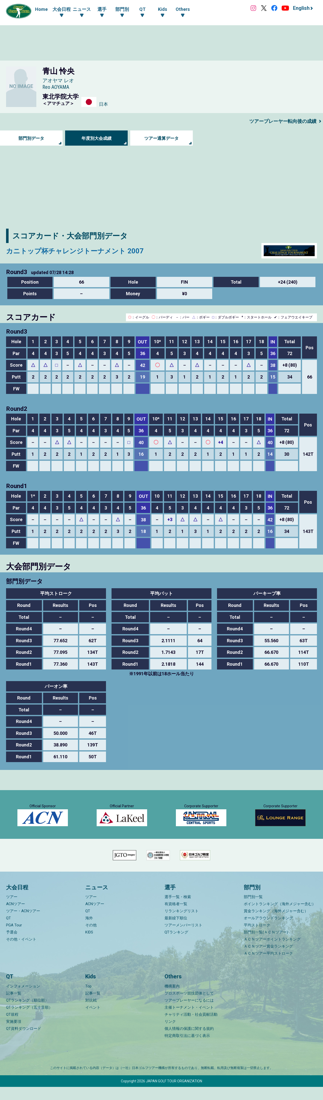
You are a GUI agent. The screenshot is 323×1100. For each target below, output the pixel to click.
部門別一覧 (253, 910)
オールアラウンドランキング (268, 931)
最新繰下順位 (176, 931)
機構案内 (172, 999)
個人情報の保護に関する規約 (189, 1041)
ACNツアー (15, 917)
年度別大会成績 (96, 138)
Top (88, 999)
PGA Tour (14, 938)
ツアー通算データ (161, 138)
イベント (92, 1020)
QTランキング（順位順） (27, 1013)
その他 (91, 938)
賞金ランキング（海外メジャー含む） (276, 924)
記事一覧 (13, 1006)
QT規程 (12, 1027)
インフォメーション (23, 999)
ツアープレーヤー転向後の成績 (281, 121)
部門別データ (31, 138)
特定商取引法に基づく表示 (187, 1049)
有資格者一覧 (176, 917)
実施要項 (13, 1034)
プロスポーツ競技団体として (189, 1006)
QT (8, 931)
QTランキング (176, 945)
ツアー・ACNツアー (23, 924)
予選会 (11, 945)
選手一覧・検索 (178, 910)
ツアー (11, 910)
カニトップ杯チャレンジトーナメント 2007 (81, 250)
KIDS (89, 945)
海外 (89, 931)
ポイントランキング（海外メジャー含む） (280, 917)
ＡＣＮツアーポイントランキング (272, 952)
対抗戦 (91, 1013)
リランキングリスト (182, 924)
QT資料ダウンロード (23, 1041)
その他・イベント (21, 952)
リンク (170, 1034)
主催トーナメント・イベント (189, 1020)
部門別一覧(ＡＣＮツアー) (266, 945)
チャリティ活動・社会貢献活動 (191, 1027)
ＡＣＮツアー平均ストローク (268, 966)
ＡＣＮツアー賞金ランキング (268, 959)
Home (41, 9)
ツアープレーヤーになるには (189, 1013)
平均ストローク (257, 938)
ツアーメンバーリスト (183, 938)
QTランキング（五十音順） (29, 1020)
